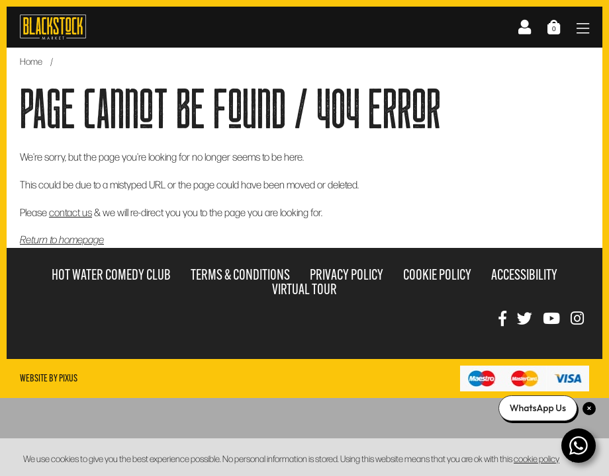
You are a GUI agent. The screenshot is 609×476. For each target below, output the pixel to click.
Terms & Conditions (240, 275)
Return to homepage (62, 239)
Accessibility (524, 275)
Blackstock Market (53, 27)
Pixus (68, 378)
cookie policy (536, 458)
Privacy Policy (346, 275)
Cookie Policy (437, 275)
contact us (70, 212)
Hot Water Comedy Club (111, 275)
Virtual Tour (304, 289)
